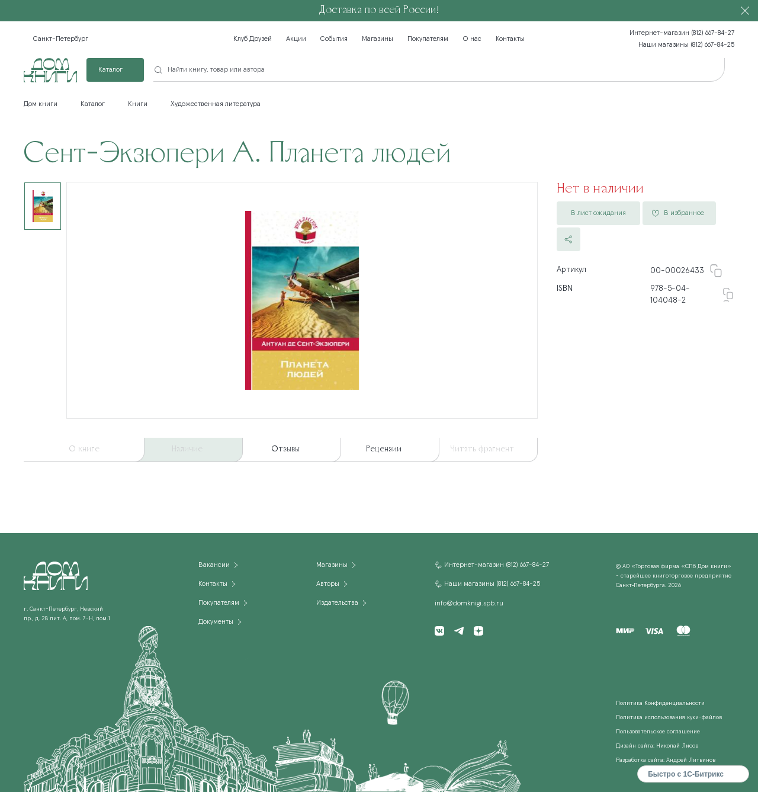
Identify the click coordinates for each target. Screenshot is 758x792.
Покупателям (427, 39)
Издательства (337, 603)
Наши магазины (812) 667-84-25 (686, 45)
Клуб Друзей (252, 39)
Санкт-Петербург (60, 39)
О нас (471, 39)
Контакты (510, 39)
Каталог (110, 69)
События (334, 39)
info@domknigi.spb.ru (469, 603)
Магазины (377, 39)
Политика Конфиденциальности (660, 703)
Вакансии (214, 565)
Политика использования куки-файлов (669, 717)
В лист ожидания (598, 213)
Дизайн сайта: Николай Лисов (657, 746)
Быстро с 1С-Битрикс (686, 774)
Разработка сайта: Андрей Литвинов (665, 760)
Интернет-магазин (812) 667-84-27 (681, 33)
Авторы (327, 584)
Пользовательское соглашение (658, 732)
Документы (215, 622)
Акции (296, 39)
